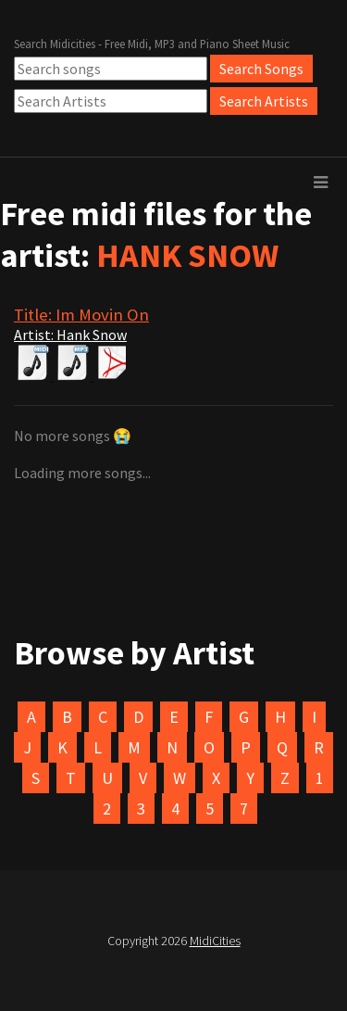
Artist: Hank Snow (70, 334)
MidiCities (215, 940)
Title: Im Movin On (81, 314)
